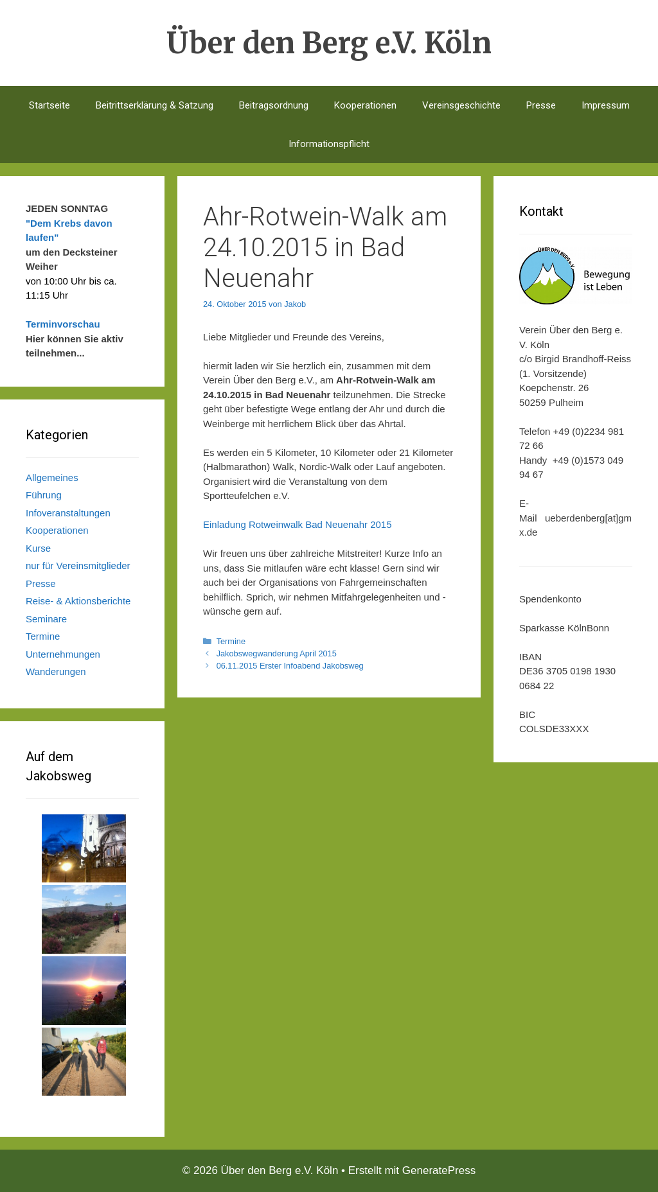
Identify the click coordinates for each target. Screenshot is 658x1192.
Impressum (606, 105)
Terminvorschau (63, 324)
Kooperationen (365, 105)
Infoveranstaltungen (68, 512)
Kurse (38, 548)
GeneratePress (439, 1170)
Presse (541, 105)
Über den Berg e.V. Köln (329, 43)
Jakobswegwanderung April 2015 (277, 653)
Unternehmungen (63, 654)
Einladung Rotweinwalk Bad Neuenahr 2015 (297, 524)
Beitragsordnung (273, 105)
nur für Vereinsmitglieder (78, 565)
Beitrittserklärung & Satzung (154, 105)
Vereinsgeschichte (461, 105)
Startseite (49, 105)
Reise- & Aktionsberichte (78, 600)
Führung (44, 494)
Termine (231, 641)
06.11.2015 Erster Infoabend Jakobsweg (290, 665)
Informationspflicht (329, 144)
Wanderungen (56, 671)
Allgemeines (52, 477)
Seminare (46, 618)
